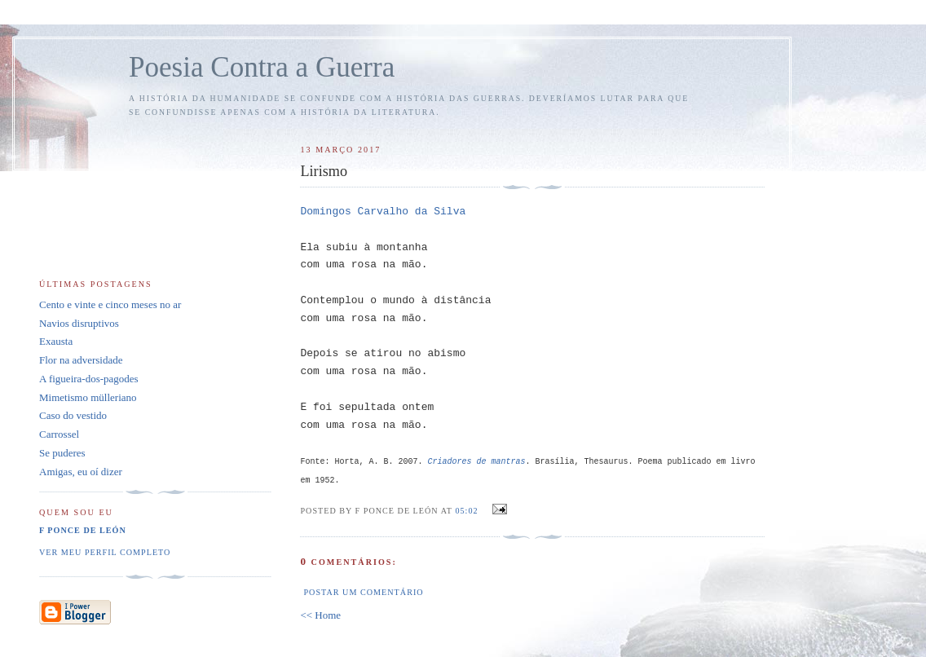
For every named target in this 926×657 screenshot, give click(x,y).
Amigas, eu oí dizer (80, 471)
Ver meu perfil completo (104, 552)
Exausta (56, 341)
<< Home (320, 615)
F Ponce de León (82, 530)
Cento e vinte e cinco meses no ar (110, 304)
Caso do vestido (73, 415)
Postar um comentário (363, 592)
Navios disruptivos (79, 323)
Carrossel (59, 434)
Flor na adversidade (81, 360)
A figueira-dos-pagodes (89, 379)
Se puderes (62, 453)
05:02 (466, 510)
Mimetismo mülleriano (88, 397)
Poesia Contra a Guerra (262, 67)
